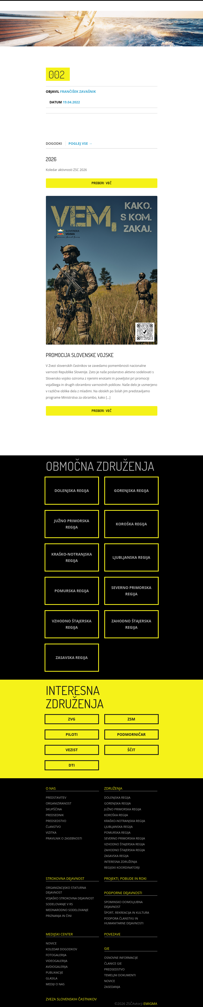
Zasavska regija (116, 856)
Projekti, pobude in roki (125, 878)
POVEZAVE (112, 934)
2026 (51, 159)
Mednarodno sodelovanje (67, 910)
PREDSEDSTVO (114, 969)
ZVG (71, 719)
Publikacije (54, 972)
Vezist (72, 749)
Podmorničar (131, 734)
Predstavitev (56, 797)
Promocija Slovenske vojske (80, 354)
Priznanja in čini (59, 916)
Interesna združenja (120, 862)
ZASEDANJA (112, 987)
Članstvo (53, 827)
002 (57, 74)
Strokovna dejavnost (65, 878)
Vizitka (51, 832)
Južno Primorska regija (122, 809)
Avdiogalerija (57, 967)
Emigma (150, 1003)
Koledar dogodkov (61, 949)
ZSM (131, 719)
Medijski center (59, 934)
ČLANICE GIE (113, 963)
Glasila (52, 978)
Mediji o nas (55, 984)
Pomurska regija (117, 832)
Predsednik (55, 815)
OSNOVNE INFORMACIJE (121, 958)
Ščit (131, 749)
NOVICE (109, 981)
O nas (51, 788)
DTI (71, 765)
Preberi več (102, 183)
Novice (51, 943)
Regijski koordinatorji (122, 867)
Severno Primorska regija (124, 838)
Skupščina (54, 809)
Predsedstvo (56, 821)
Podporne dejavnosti (123, 893)
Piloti (71, 734)
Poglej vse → (80, 143)
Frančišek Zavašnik (71, 91)
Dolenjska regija (117, 797)
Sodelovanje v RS (59, 904)
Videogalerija (56, 961)
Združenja (113, 788)
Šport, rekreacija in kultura (126, 912)
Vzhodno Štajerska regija (124, 844)
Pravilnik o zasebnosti (64, 838)
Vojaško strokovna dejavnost (70, 898)
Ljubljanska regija (118, 827)
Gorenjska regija (117, 803)
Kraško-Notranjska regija (124, 821)
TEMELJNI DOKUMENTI (120, 975)
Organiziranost (59, 803)
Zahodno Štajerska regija (124, 850)
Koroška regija (116, 815)
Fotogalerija (56, 955)
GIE (107, 948)
